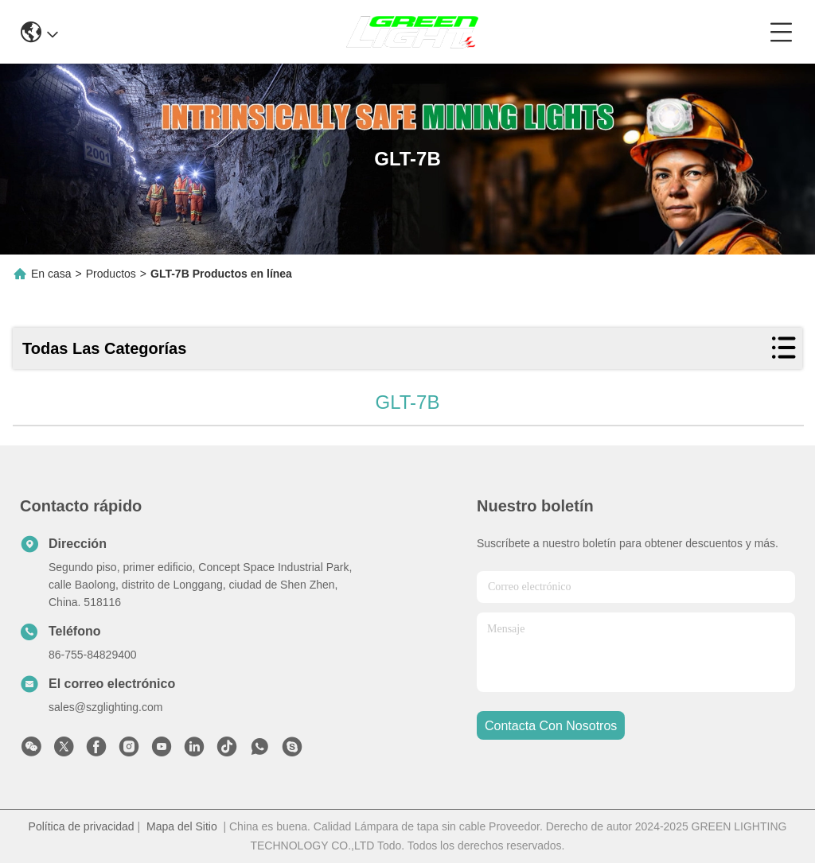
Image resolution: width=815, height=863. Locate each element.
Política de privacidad (82, 826)
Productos (111, 273)
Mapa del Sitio (181, 826)
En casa (51, 273)
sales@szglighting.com (105, 707)
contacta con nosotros (551, 726)
